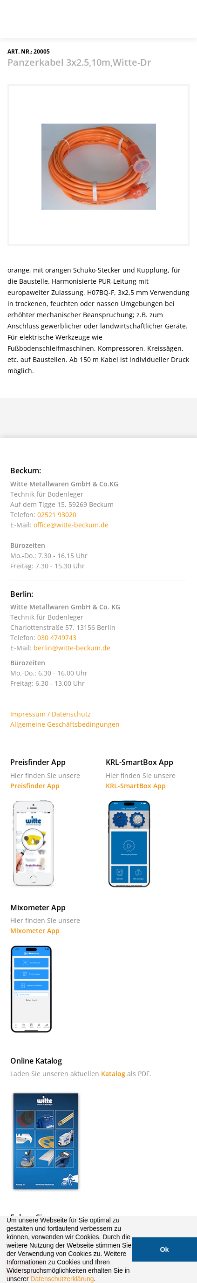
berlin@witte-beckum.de (72, 647)
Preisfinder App (35, 785)
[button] (98, 1279)
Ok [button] (164, 1249)
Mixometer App (35, 930)
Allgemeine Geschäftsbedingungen (65, 724)
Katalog (113, 1073)
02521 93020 (56, 514)
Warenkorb (157, 23)
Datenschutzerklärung (62, 1279)
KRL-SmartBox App (136, 785)
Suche (134, 23)
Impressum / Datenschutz (50, 714)
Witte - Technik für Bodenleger (33, 18)
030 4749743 (56, 637)
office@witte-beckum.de (71, 524)
